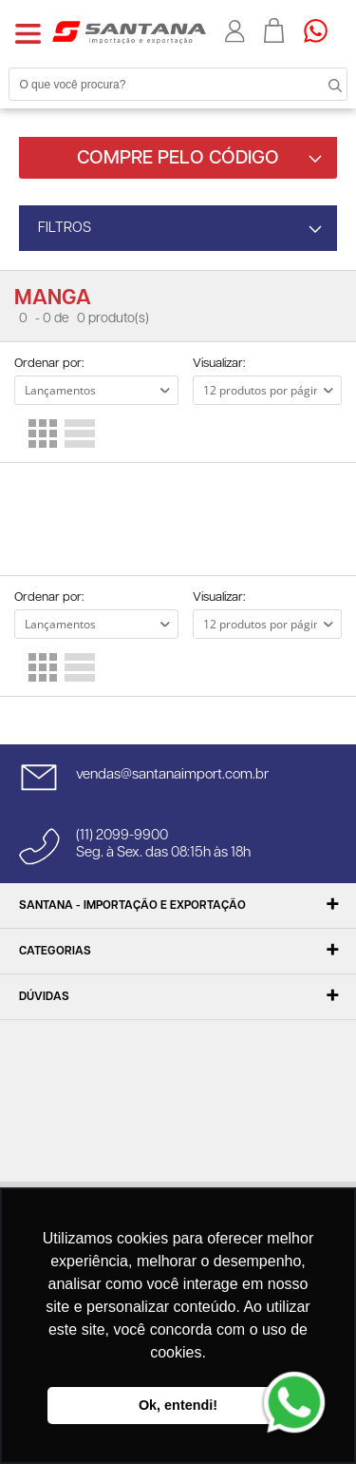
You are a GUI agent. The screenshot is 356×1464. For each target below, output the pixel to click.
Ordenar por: (49, 363)
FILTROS (64, 228)
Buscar (318, 83)
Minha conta (235, 31)
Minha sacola (274, 30)
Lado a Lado (42, 433)
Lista (80, 433)
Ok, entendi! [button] (178, 1405)
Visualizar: (219, 363)
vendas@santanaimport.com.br (172, 774)
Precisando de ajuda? (322, 30)
